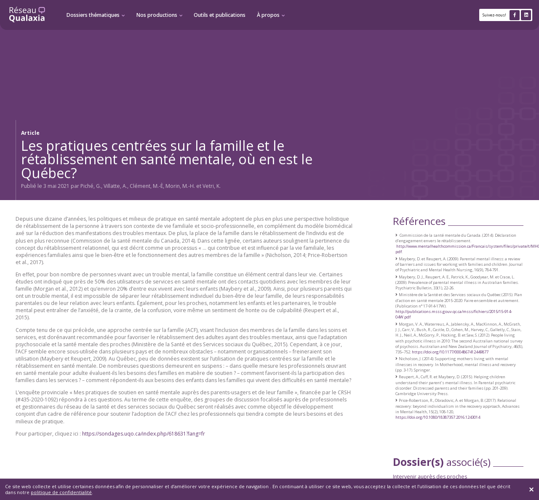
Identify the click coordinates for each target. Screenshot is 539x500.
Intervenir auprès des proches (430, 476)
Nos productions (156, 15)
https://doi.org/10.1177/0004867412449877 (450, 352)
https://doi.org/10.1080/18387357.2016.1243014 (437, 417)
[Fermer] (531, 489)
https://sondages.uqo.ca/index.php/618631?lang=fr (143, 433)
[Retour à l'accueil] (27, 15)
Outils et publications (219, 15)
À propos (268, 15)
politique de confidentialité (61, 492)
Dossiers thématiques (93, 15)
